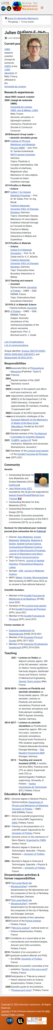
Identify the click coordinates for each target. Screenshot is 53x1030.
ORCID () (19, 354)
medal (28, 495)
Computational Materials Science (25, 547)
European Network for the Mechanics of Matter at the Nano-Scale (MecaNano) (29, 423)
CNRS (7, 49)
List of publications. (14, 342)
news (20, 495)
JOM (20, 570)
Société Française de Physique (32, 454)
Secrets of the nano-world (34, 969)
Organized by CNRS (36, 840)
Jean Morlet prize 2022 (20, 488)
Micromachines (40, 577)
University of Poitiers (22, 809)
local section (37, 450)
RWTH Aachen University (22, 154)
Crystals (27, 577)
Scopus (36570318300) (33, 351)
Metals (19, 577)
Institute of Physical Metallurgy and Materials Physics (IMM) (22, 144)
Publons (41, 531)
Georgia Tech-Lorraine (30, 681)
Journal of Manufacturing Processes (27, 550)
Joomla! (5, 1011)
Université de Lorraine (15, 86)
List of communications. (16, 345)
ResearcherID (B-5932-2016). (18, 357)
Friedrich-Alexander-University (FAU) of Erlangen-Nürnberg (24, 209)
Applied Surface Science (29, 543)
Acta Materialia (25, 537)
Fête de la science (20, 928)
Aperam (13, 495)
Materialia (25, 540)
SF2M (28, 492)
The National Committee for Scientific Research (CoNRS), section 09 (29, 437)
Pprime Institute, (33, 921)
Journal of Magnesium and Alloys (26, 554)
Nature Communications (27, 557)
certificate (14, 485)
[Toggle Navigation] (42, 8)
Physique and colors (21, 990)
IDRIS (14, 822)
